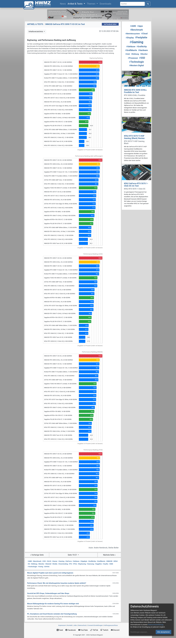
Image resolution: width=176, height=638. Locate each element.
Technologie (32, 566)
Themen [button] (91, 3)
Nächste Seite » (109, 555)
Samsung (90, 564)
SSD (142, 57)
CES (44, 561)
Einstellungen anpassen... (139, 632)
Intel (127, 54)
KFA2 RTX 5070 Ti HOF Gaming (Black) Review (134, 137)
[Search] (132, 4)
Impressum (62, 625)
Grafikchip (92, 561)
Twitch (104, 630)
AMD (30, 561)
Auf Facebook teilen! (110, 24)
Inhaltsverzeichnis (36, 31)
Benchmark (37, 561)
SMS (111, 564)
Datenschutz (82, 625)
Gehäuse (76, 561)
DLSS (49, 561)
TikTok (94, 630)
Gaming (61, 561)
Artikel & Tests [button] (75, 3)
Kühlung (34, 564)
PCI (70, 564)
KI (29, 564)
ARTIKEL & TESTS (35, 24)
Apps (140, 26)
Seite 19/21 (72, 555)
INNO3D (109, 561)
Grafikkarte (101, 561)
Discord (115, 630)
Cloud (144, 33)
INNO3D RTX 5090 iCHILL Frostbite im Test (135, 91)
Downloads (105, 3)
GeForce (68, 561)
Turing (40, 566)
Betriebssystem (132, 33)
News (63, 3)
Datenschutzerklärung (155, 624)
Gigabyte (83, 561)
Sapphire (98, 564)
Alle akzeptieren (163, 632)
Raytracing (82, 564)
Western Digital (136, 65)
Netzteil (48, 564)
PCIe (75, 564)
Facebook (70, 630)
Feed (60, 630)
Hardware (143, 50)
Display (130, 37)
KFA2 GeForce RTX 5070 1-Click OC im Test (136, 184)
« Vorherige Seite (37, 555)
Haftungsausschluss (111, 625)
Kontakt (69, 625)
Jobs (75, 625)
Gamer (54, 561)
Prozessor (133, 58)
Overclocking (63, 564)
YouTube (83, 630)
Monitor (41, 564)
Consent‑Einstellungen (95, 625)
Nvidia (54, 564)
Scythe (105, 564)
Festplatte (141, 37)
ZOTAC (47, 566)
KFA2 (115, 561)
